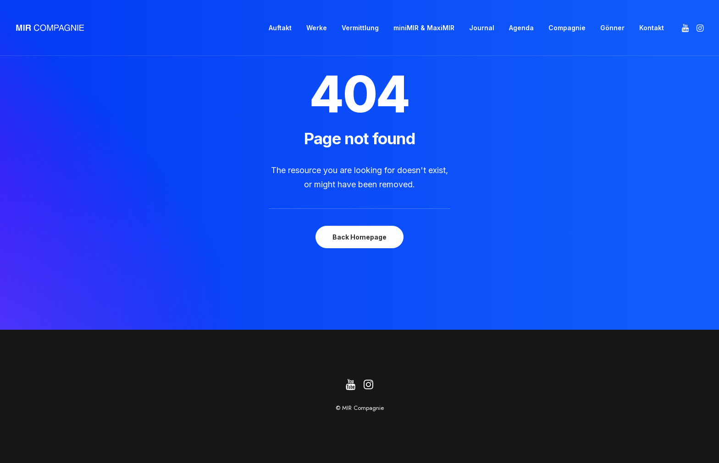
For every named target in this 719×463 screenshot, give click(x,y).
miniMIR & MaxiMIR (423, 28)
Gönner (612, 28)
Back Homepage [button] (359, 237)
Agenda (521, 28)
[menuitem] (280, 28)
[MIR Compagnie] (50, 27)
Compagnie (567, 28)
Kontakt (651, 28)
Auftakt (280, 28)
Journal (481, 28)
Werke (316, 28)
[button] (686, 28)
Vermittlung (360, 28)
